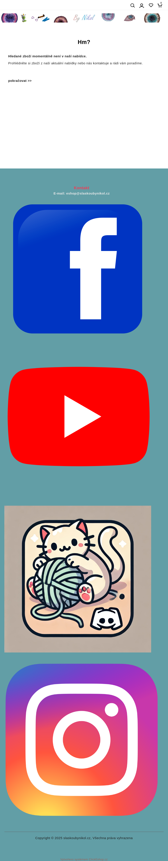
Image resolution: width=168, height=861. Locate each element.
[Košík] (161, 5)
